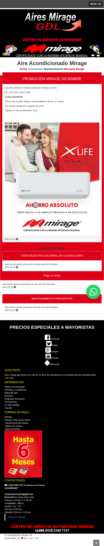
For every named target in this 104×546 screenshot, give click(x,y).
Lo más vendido (12, 405)
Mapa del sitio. (11, 393)
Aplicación (52, 364)
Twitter (52, 345)
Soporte (8, 408)
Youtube (52, 358)
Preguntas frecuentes (15, 399)
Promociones (11, 402)
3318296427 (11, 488)
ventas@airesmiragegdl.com (19, 494)
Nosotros (9, 396)
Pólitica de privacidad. (15, 387)
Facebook (52, 339)
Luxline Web (33, 538)
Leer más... (10, 378)
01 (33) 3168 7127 (25, 485)
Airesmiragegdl (17, 517)
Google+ (52, 351)
